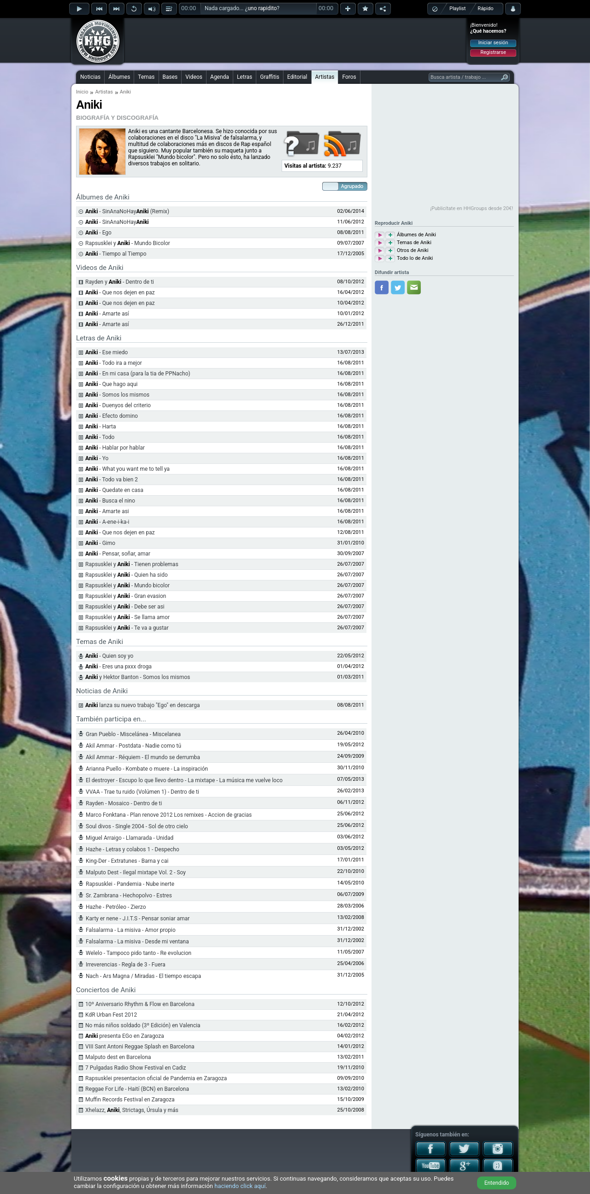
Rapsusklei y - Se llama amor (127, 617)
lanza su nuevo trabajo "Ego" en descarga (142, 705)
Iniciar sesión (493, 43)
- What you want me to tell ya (127, 469)
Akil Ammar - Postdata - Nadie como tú (133, 746)
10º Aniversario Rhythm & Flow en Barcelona (140, 1004)
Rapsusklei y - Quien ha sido (126, 575)
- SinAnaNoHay (117, 222)
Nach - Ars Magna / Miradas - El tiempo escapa (143, 976)
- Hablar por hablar (115, 448)
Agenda (219, 77)
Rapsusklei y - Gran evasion (125, 596)
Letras (244, 77)
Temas (146, 77)
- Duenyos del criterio (118, 405)
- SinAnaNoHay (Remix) (127, 211)
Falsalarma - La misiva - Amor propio (131, 930)
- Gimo (100, 543)
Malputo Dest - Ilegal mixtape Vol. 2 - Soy (136, 872)
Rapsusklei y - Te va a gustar (127, 628)
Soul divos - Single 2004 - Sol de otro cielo (137, 826)
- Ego (98, 232)
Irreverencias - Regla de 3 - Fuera (125, 964)
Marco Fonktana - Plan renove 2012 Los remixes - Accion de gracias (169, 815)
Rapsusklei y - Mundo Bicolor (127, 243)
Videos (193, 77)
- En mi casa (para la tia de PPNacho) (137, 373)
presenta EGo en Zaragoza (124, 1036)
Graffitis (269, 77)
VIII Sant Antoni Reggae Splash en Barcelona (140, 1046)
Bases (170, 77)
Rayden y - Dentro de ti (119, 282)
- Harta (100, 426)
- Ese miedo (106, 352)
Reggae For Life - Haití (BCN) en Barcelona (137, 1089)
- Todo (99, 437)
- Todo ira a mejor (113, 363)
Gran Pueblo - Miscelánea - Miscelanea (133, 734)
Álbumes (119, 77)
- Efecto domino (111, 416)
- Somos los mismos (117, 395)
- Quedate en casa (114, 490)
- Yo (96, 458)
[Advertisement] (295, 40)
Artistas (325, 77)
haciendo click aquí (240, 1185)
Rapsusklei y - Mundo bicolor (127, 585)
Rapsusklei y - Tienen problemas (131, 564)
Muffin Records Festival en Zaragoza (130, 1099)
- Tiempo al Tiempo (116, 254)
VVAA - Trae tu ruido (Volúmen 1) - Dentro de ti (142, 792)
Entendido (496, 1183)
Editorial (297, 77)
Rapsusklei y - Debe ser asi (125, 606)
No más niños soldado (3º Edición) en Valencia (143, 1025)
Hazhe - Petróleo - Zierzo (116, 907)
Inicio (82, 92)
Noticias (90, 77)
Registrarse (493, 52)
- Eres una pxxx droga (118, 666)
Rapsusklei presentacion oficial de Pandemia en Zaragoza (156, 1078)
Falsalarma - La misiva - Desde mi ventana (137, 941)
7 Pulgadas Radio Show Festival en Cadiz (135, 1068)
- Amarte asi (107, 511)
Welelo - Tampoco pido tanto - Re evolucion (138, 953)
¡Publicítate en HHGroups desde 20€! (471, 208)
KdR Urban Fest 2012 (111, 1015)
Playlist (457, 9)
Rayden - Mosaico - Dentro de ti (124, 803)
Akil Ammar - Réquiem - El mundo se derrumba (143, 757)
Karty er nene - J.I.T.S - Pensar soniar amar (137, 918)
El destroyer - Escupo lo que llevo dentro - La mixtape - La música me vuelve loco (184, 780)
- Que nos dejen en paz (120, 292)
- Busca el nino (110, 501)
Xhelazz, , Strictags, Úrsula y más (131, 1110)
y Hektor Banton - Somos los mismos (137, 677)
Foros (349, 77)
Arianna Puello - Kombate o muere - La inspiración (147, 769)
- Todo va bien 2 (111, 479)
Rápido (485, 9)
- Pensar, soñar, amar (117, 553)
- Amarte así (107, 313)
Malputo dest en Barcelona (118, 1057)
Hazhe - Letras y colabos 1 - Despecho (132, 849)
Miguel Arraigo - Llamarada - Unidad (129, 838)
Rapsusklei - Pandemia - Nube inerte (130, 884)
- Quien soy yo (109, 656)
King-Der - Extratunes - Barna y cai (127, 861)
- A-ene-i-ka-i (107, 522)
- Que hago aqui (111, 384)
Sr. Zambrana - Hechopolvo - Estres (129, 895)
